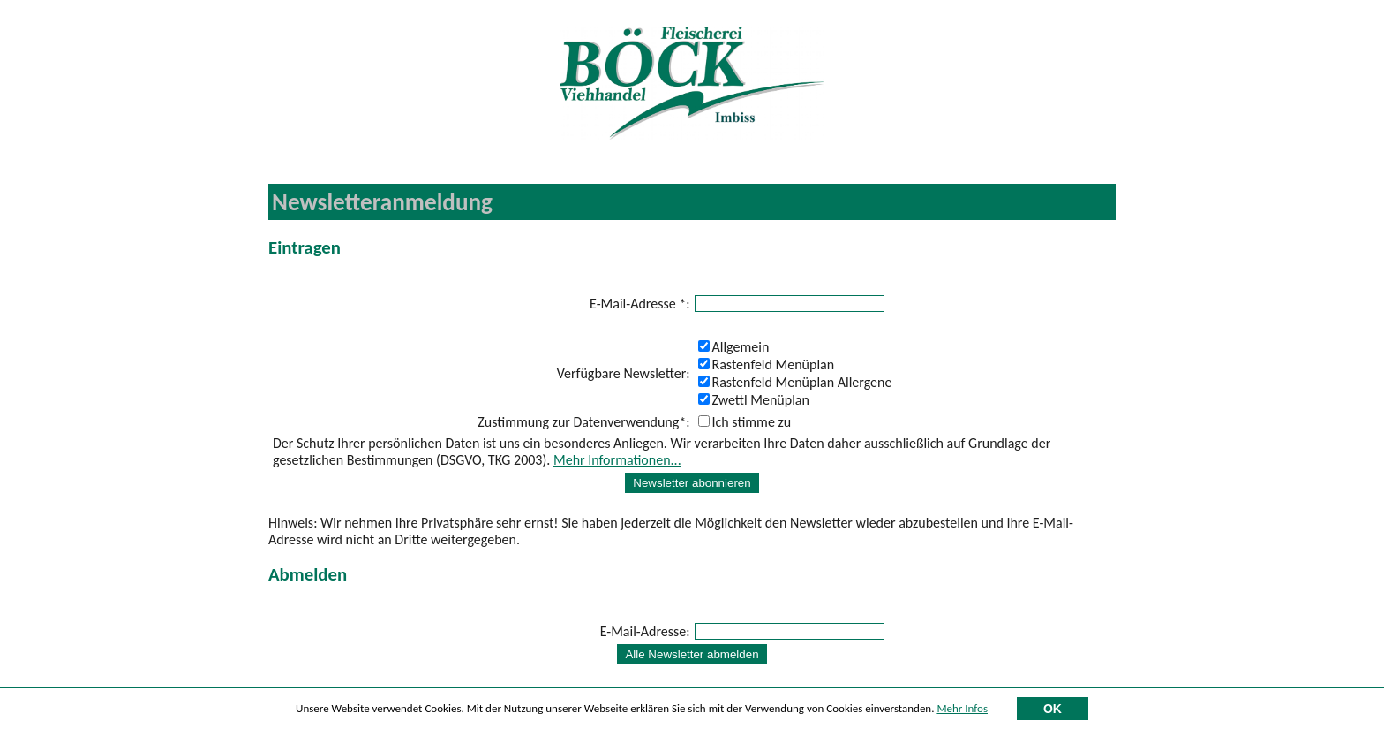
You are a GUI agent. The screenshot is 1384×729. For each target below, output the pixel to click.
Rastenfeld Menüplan (766, 364)
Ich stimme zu (745, 422)
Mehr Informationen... (617, 460)
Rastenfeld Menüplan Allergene (795, 382)
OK (1052, 711)
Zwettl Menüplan (753, 399)
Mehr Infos (962, 711)
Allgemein (734, 346)
